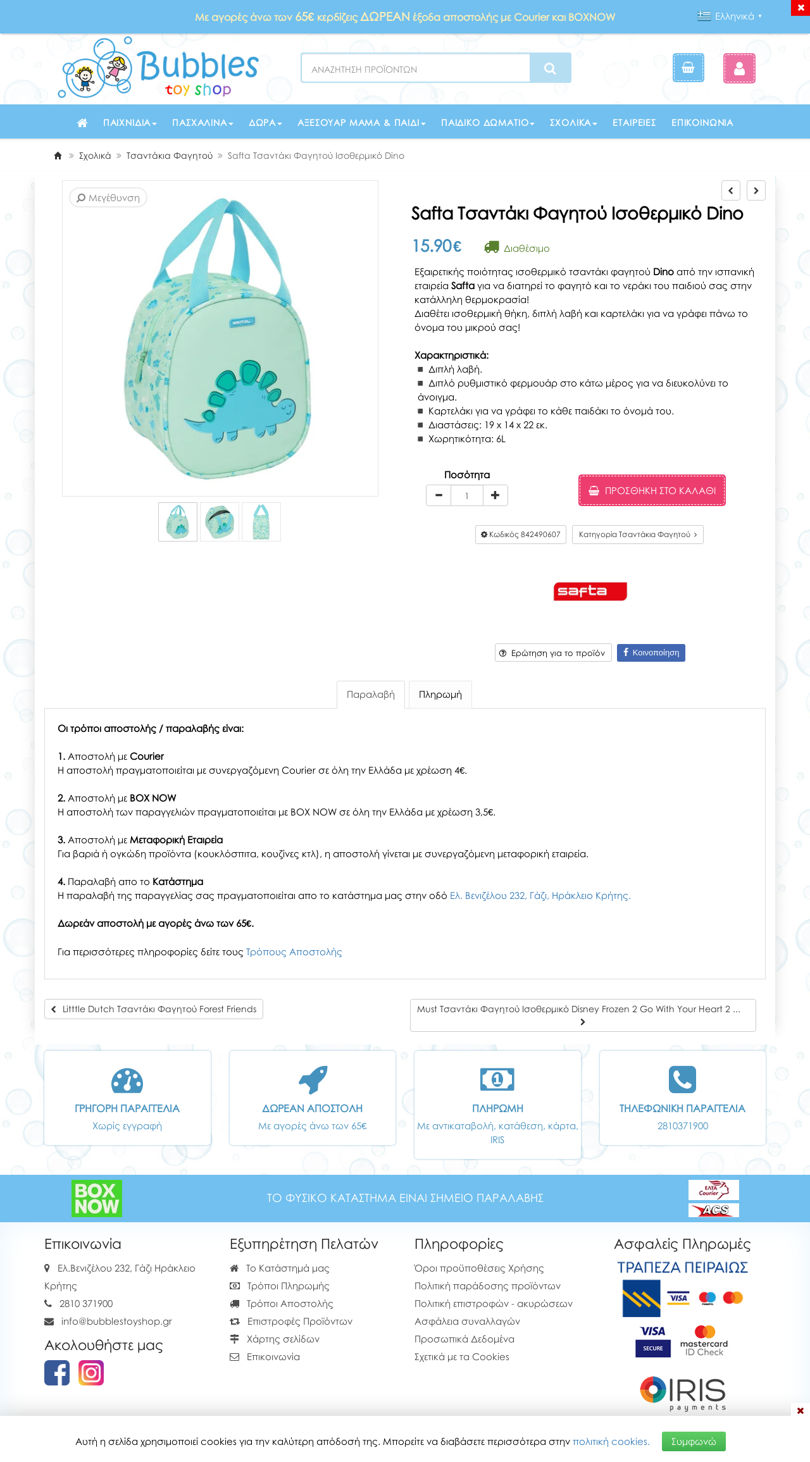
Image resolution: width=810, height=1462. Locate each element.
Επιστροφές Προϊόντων (291, 1321)
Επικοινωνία (702, 122)
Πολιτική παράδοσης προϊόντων (487, 1285)
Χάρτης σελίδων (275, 1338)
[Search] (550, 68)
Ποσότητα (467, 474)
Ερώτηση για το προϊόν (552, 653)
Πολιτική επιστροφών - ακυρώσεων (493, 1303)
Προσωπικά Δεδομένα (464, 1338)
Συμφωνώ (693, 1441)
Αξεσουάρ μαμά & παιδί (361, 122)
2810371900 (682, 1125)
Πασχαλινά (203, 122)
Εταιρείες (634, 122)
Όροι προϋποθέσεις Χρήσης (479, 1267)
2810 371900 (86, 1303)
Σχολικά (573, 122)
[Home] (57, 155)
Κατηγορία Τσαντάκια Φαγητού (638, 534)
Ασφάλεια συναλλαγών (467, 1321)
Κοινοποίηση (651, 652)
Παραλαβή (371, 694)
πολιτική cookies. (611, 1441)
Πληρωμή (440, 694)
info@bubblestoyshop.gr (116, 1321)
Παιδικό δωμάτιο (488, 122)
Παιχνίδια (130, 122)
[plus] (495, 495)
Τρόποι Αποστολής (281, 1303)
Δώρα (265, 122)
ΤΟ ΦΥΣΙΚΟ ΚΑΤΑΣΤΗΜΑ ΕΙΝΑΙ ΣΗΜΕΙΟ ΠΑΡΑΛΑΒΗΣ (405, 1198)
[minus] (438, 495)
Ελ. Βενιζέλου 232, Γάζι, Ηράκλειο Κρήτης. (540, 895)
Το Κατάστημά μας (280, 1267)
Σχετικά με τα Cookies (461, 1356)
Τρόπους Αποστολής (294, 951)
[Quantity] (467, 495)
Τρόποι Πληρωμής (280, 1285)
